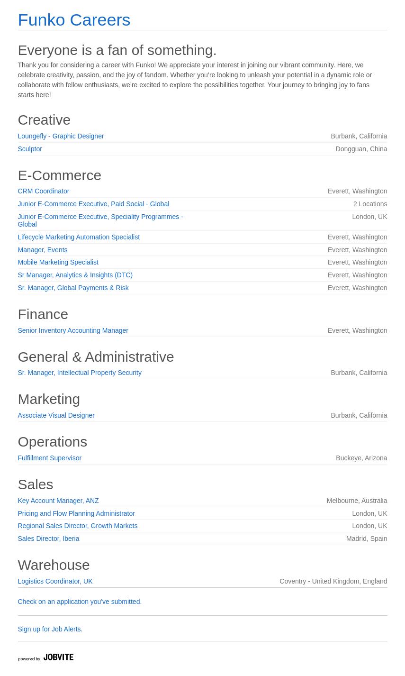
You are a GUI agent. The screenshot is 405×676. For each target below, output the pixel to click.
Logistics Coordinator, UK (55, 581)
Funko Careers (74, 19)
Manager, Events (43, 250)
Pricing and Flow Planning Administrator (76, 513)
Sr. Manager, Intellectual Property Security (80, 372)
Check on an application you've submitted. (80, 601)
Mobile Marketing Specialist (58, 262)
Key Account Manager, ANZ (58, 500)
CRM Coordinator (44, 191)
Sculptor (30, 149)
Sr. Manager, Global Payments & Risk (73, 288)
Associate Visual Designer (56, 415)
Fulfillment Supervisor (50, 458)
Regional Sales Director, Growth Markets (78, 526)
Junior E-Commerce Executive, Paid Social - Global (94, 204)
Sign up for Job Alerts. (50, 629)
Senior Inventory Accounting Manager (73, 330)
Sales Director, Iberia (49, 538)
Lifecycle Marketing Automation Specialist (79, 237)
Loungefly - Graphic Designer (61, 136)
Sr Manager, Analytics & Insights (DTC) (75, 275)
